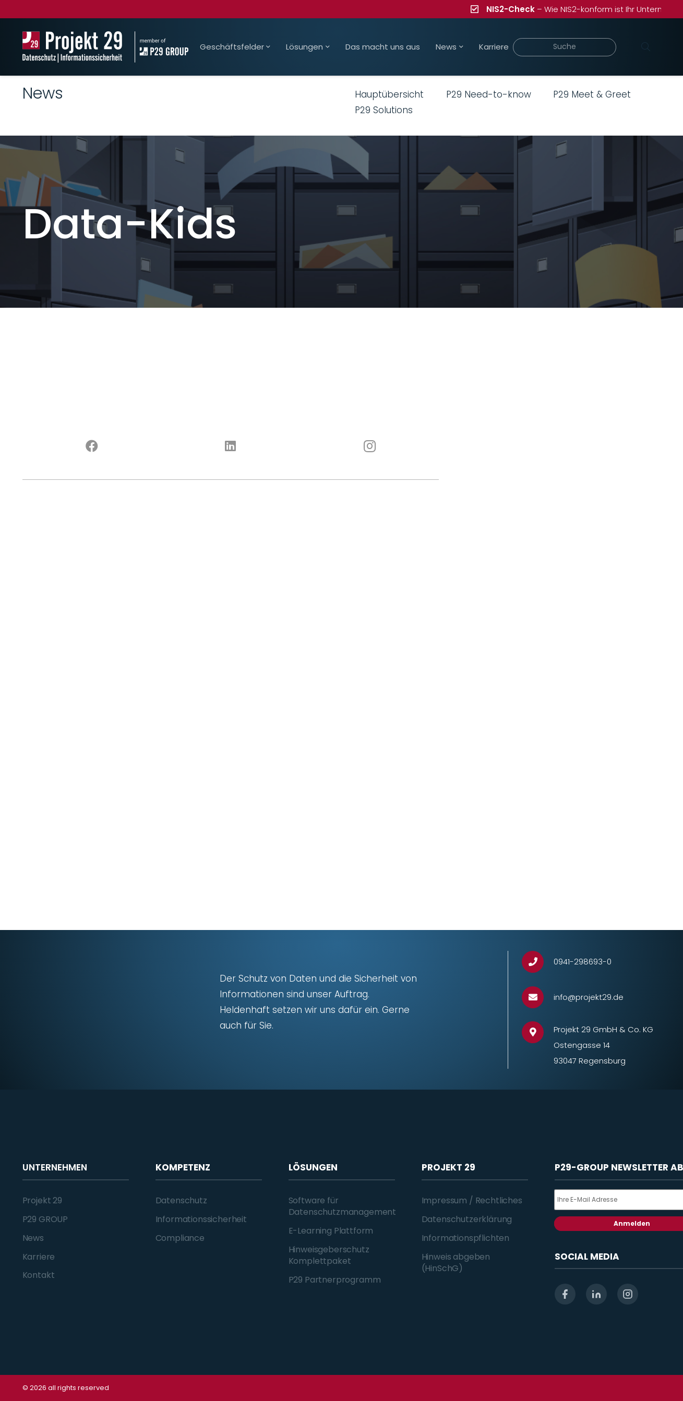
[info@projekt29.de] (538, 997)
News (33, 1238)
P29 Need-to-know (488, 94)
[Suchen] (646, 47)
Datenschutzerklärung (467, 1219)
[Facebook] (91, 446)
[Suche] (565, 47)
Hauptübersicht (389, 94)
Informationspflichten (466, 1238)
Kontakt (38, 1275)
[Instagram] (369, 446)
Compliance (180, 1238)
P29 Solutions (384, 110)
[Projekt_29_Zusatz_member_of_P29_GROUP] (161, 47)
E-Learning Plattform (331, 1231)
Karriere (38, 1257)
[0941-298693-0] (538, 962)
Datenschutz (181, 1200)
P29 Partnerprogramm (335, 1280)
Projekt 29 (42, 1200)
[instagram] (627, 1294)
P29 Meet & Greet (592, 94)
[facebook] (565, 1294)
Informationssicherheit (201, 1219)
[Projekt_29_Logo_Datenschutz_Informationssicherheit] (72, 47)
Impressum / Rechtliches (472, 1200)
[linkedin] (596, 1294)
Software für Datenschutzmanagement (343, 1206)
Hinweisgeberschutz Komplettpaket (329, 1255)
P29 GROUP (45, 1219)
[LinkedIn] (230, 446)
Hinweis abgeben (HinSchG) (456, 1262)
